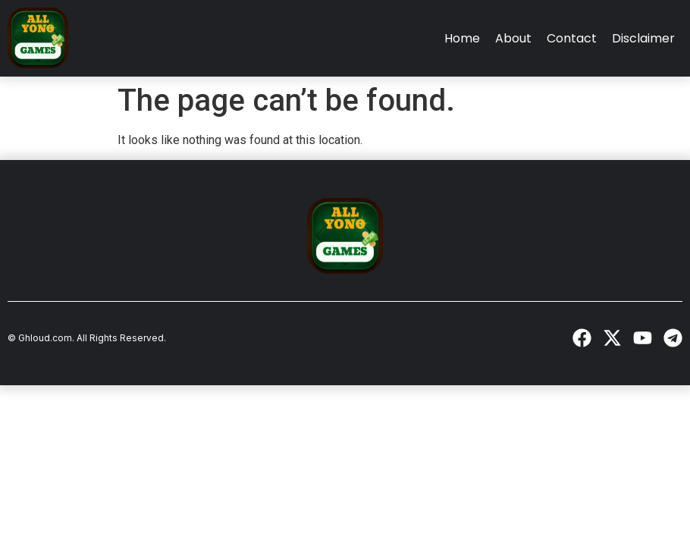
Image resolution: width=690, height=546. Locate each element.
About (513, 38)
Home (462, 38)
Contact (572, 38)
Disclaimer (643, 38)
